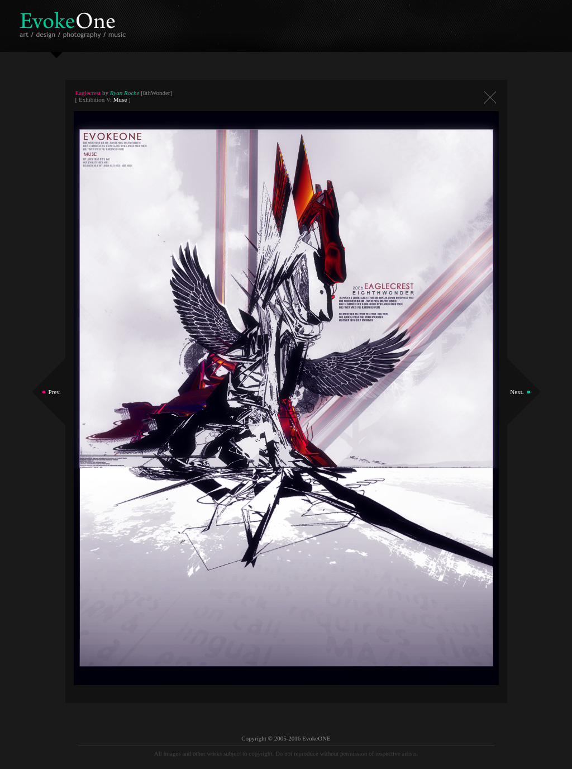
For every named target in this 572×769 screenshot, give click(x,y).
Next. (516, 391)
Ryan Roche (125, 92)
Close (490, 97)
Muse (120, 99)
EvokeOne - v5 (75, 22)
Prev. (55, 391)
